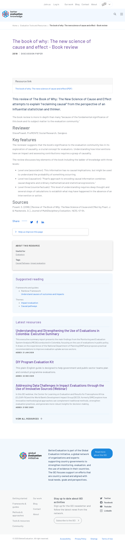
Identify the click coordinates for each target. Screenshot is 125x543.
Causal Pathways (23, 263)
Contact (85, 4)
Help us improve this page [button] (30, 231)
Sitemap (94, 539)
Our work (69, 4)
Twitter (107, 498)
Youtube (107, 506)
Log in (56, 4)
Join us (47, 4)
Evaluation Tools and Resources (33, 25)
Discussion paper (32, 53)
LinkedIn (108, 510)
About (94, 4)
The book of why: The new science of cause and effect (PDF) (43, 88)
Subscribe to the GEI (66, 520)
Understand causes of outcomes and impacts (42, 294)
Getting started (19, 498)
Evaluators (20, 254)
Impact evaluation (29, 302)
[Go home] (33, 14)
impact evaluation (38, 263)
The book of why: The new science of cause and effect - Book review (78, 25)
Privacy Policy (80, 539)
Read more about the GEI (100, 453)
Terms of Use (107, 539)
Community (17, 526)
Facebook (108, 502)
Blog (77, 4)
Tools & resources (21, 520)
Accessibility (65, 539)
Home (14, 25)
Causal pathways (29, 306)
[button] (115, 14)
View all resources (27, 419)
